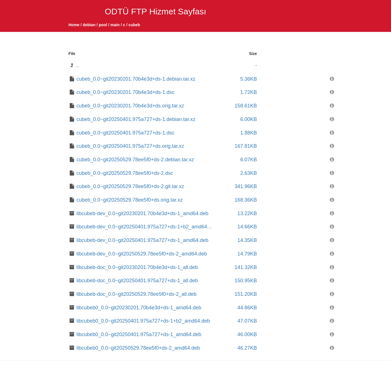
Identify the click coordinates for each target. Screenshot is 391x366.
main (115, 25)
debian (89, 25)
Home (74, 25)
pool (103, 25)
